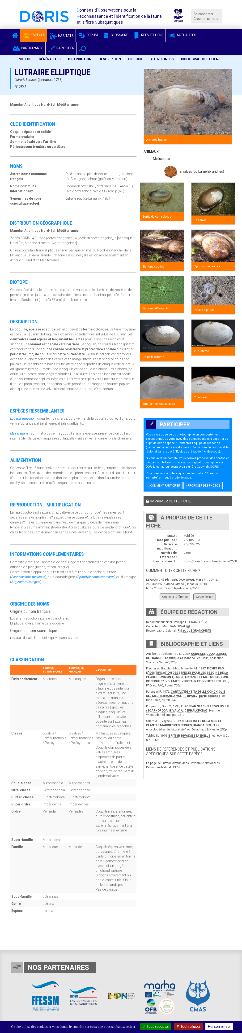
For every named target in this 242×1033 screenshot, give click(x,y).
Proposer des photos (203, 485)
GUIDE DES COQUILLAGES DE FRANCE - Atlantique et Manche (186, 656)
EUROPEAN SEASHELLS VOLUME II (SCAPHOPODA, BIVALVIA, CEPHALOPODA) (187, 708)
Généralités (50, 59)
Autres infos (162, 59)
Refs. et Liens (148, 35)
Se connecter (203, 14)
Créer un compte (206, 19)
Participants (27, 48)
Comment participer (164, 485)
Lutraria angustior (22, 418)
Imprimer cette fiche (168, 501)
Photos (24, 59)
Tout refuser (188, 1026)
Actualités (182, 35)
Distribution (79, 59)
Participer (60, 48)
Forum (88, 35)
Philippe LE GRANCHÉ (188, 622)
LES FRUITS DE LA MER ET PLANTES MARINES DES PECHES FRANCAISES (183, 723)
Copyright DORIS (208, 466)
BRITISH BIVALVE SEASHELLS (189, 735)
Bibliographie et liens (201, 59)
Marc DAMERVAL (174, 626)
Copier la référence (175, 596)
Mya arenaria (19, 433)
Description (110, 59)
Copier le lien (204, 596)
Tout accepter (156, 1026)
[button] (82, 48)
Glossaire (115, 35)
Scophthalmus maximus (28, 577)
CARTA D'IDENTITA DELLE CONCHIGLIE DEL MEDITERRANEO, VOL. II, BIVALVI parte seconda (185, 694)
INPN (176, 767)
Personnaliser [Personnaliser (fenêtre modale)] (219, 1026)
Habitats (61, 36)
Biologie (135, 59)
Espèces (33, 35)
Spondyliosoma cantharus (95, 577)
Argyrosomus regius (25, 582)
